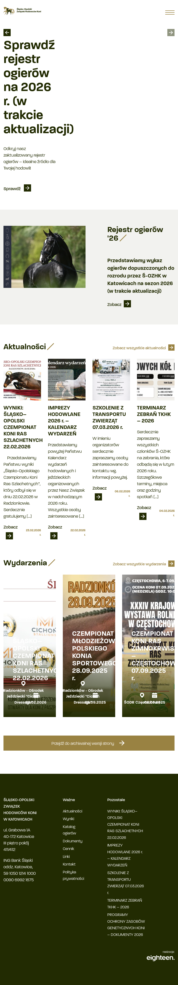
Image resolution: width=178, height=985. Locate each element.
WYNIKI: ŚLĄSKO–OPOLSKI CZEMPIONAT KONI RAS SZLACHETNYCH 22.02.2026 (22, 428)
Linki (66, 857)
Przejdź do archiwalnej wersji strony (89, 743)
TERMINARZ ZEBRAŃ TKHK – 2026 (154, 415)
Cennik (68, 849)
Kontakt (69, 864)
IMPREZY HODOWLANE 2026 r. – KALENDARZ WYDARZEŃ (64, 421)
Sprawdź (12, 189)
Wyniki (68, 819)
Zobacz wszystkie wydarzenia (139, 564)
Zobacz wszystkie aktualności (139, 348)
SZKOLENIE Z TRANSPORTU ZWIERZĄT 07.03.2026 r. (109, 418)
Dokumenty (73, 841)
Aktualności (72, 811)
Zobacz (114, 305)
